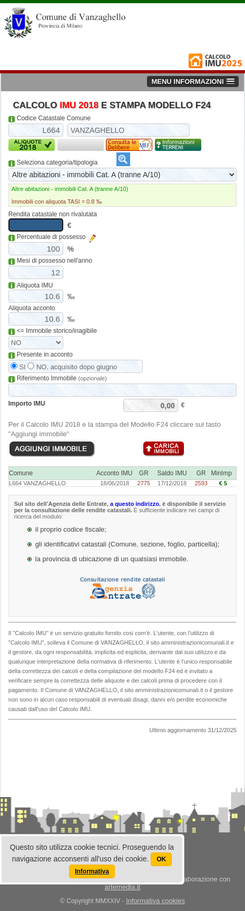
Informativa (92, 871)
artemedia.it (123, 887)
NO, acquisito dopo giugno (72, 367)
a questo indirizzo (134, 504)
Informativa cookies (155, 901)
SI (18, 367)
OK (161, 859)
